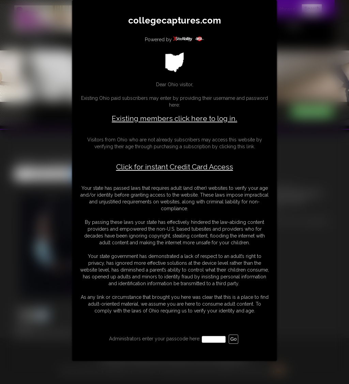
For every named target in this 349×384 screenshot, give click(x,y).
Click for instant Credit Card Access (174, 167)
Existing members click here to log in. (174, 118)
